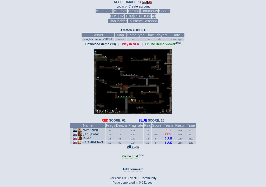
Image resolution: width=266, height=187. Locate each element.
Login (120, 6)
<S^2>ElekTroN (93, 142)
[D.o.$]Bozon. (91, 134)
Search (164, 11)
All (154, 16)
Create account (139, 6)
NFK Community (145, 178)
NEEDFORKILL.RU (127, 2)
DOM (146, 16)
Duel (114, 16)
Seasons (150, 21)
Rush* (87, 138)
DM (121, 16)
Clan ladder (117, 21)
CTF (137, 16)
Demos (133, 11)
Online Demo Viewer (160, 44)
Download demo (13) (100, 44)
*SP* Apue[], (91, 129)
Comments (149, 11)
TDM (129, 16)
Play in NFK (130, 44)
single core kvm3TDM (98, 39)
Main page (104, 11)
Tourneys (135, 21)
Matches (120, 11)
